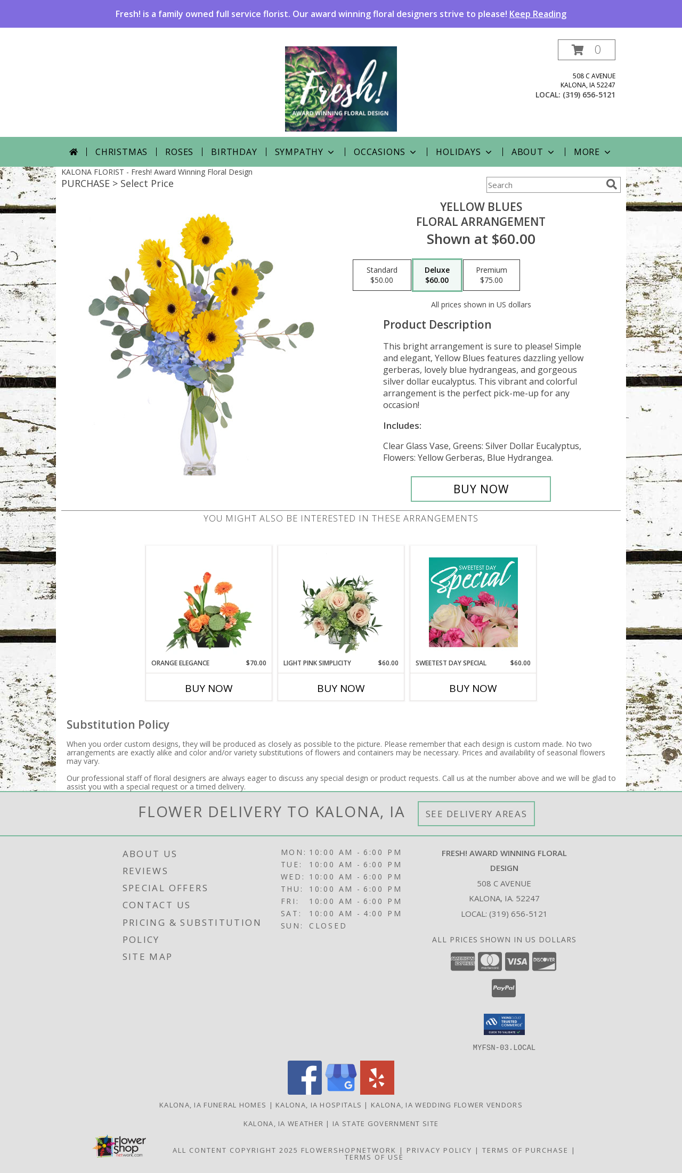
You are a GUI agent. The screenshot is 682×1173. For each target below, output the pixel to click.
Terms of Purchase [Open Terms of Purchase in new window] (525, 1149)
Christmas (121, 152)
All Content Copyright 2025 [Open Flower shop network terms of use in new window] (235, 1149)
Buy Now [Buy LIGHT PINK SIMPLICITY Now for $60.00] (341, 688)
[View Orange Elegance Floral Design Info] (209, 602)
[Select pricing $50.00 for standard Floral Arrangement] (382, 275)
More (593, 152)
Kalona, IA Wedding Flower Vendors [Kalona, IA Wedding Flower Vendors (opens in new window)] (447, 1104)
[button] (586, 49)
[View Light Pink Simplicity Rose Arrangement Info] (341, 602)
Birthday (234, 152)
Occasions (386, 152)
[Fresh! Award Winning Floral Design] (341, 88)
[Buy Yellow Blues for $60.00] (481, 489)
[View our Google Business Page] (341, 1091)
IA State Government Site (385, 1123)
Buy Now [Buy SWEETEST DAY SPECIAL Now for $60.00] (473, 688)
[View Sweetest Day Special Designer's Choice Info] (473, 602)
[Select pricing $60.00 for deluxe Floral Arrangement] (437, 275)
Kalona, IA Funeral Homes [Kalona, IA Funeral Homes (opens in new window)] (212, 1104)
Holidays (464, 152)
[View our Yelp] (377, 1091)
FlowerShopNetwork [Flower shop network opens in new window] (348, 1149)
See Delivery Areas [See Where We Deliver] (476, 814)
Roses (179, 152)
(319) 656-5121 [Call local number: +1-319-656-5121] (589, 94)
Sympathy (305, 152)
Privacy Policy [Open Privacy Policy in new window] (439, 1149)
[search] (611, 184)
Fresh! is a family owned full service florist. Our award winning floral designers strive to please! (341, 14)
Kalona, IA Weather (283, 1123)
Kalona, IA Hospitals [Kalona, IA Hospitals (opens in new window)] (318, 1104)
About (534, 152)
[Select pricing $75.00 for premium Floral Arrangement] (491, 275)
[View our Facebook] (305, 1091)
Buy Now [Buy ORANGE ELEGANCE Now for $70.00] (209, 688)
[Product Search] (544, 184)
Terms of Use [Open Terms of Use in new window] (374, 1156)
